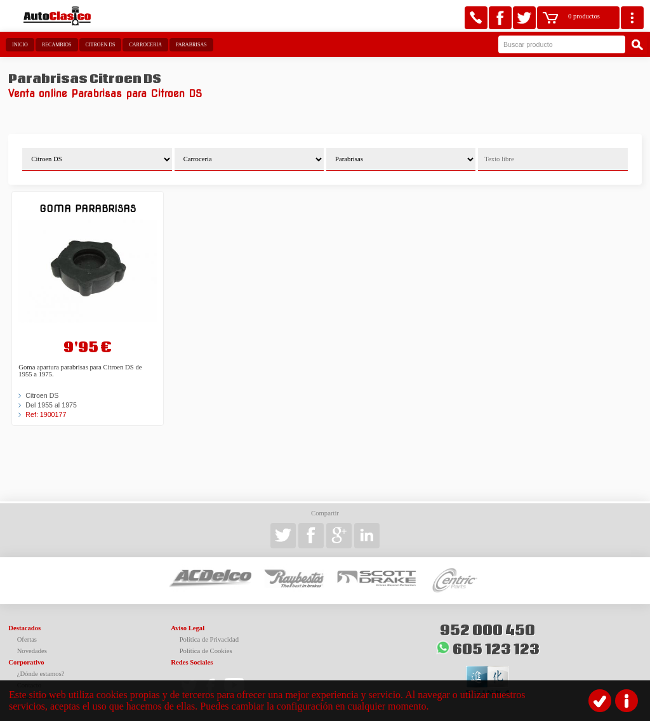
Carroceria (145, 45)
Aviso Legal (187, 628)
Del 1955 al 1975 (51, 405)
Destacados (24, 628)
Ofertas (27, 639)
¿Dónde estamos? (41, 673)
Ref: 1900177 (45, 414)
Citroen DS (101, 45)
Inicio (20, 45)
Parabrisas (191, 45)
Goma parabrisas (87, 208)
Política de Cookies (206, 650)
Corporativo (26, 662)
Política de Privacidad (209, 639)
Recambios (57, 45)
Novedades (32, 650)
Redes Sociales (192, 662)
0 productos (584, 16)
